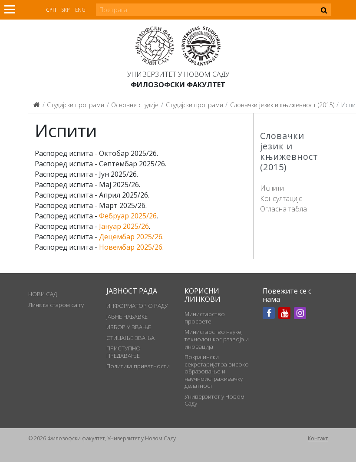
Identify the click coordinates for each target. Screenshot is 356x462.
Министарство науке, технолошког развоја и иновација (217, 339)
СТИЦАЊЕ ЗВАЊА (130, 338)
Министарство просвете (205, 317)
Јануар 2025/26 (124, 226)
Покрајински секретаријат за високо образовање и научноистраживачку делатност (217, 371)
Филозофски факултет (178, 84)
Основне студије (134, 105)
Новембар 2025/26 (130, 247)
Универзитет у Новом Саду (178, 74)
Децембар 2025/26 (130, 236)
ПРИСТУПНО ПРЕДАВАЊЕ (123, 351)
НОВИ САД (42, 294)
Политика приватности (138, 366)
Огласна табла (283, 209)
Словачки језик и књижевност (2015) (282, 105)
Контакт (318, 438)
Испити (272, 188)
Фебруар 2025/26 (128, 216)
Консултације (281, 198)
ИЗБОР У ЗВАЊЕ (128, 327)
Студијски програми (75, 105)
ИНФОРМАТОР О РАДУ (137, 306)
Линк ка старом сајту (56, 305)
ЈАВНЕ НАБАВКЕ (127, 316)
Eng (80, 9)
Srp (65, 9)
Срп (51, 9)
